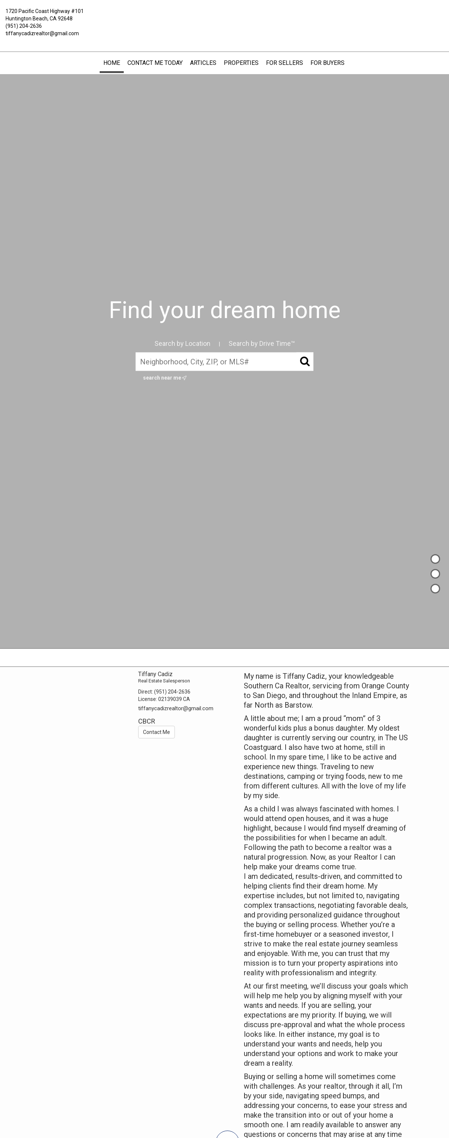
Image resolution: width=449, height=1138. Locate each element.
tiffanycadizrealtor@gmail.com (42, 33)
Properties (241, 62)
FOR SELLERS (284, 62)
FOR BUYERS (327, 62)
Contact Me (156, 732)
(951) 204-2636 (24, 26)
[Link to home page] (224, 17)
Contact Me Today (155, 62)
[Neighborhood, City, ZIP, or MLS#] (224, 362)
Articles (203, 62)
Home (111, 62)
